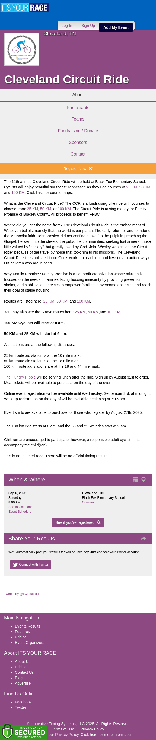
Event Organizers (29, 642)
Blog (19, 678)
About (78, 94)
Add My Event (116, 27)
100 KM (17, 192)
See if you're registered (77, 522)
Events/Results (27, 626)
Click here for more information (106, 734)
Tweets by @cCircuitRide (22, 594)
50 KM (144, 187)
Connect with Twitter (30, 565)
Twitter (20, 707)
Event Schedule (19, 512)
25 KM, (81, 312)
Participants (78, 107)
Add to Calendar (20, 507)
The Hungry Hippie (20, 377)
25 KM (131, 187)
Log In (67, 25)
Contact (78, 154)
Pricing (21, 637)
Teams (78, 119)
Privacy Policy (92, 729)
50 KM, (94, 312)
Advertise (23, 683)
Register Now (78, 168)
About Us (23, 661)
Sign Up (88, 25)
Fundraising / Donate (78, 130)
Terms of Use (63, 729)
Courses (88, 502)
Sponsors (78, 142)
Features (22, 631)
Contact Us (24, 672)
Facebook (23, 702)
